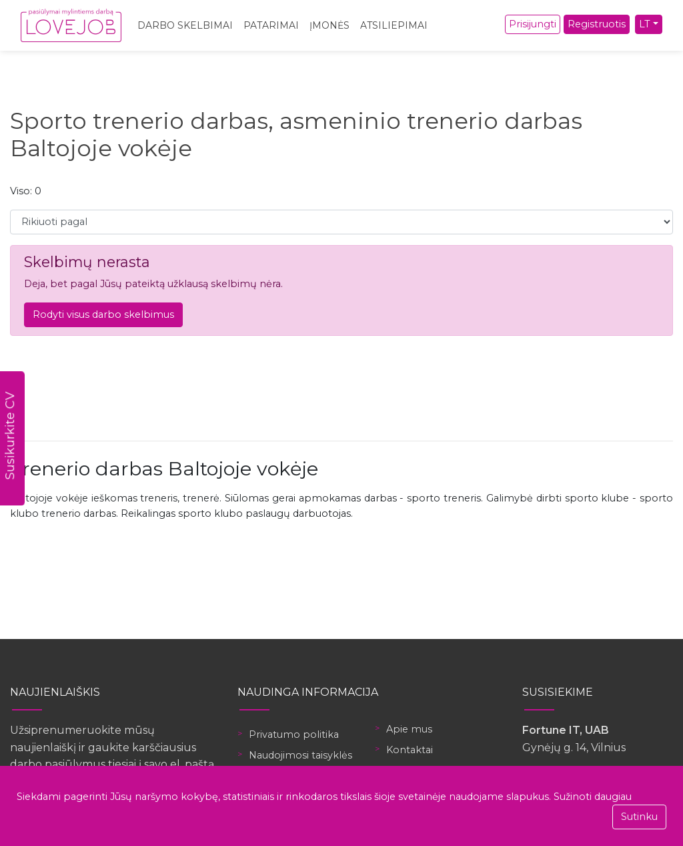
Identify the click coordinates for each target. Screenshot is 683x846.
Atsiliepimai (394, 25)
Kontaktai (409, 750)
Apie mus (409, 729)
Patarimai (271, 25)
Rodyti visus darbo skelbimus (103, 314)
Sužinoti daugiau (593, 797)
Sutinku (639, 817)
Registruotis (597, 24)
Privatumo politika (294, 734)
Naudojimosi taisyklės (300, 755)
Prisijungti (532, 24)
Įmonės (329, 25)
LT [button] (644, 24)
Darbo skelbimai (185, 25)
